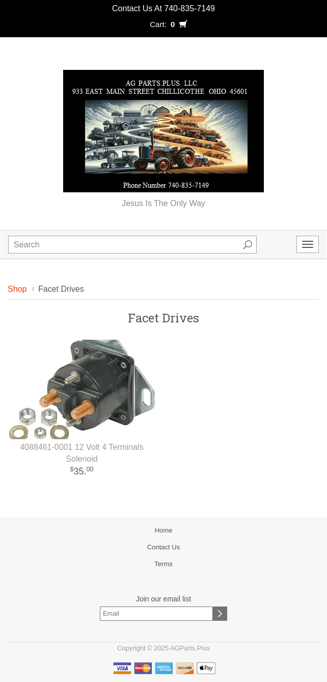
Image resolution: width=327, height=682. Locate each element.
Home (164, 530)
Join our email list (163, 599)
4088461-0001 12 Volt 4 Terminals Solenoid (82, 453)
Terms (163, 564)
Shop (17, 289)
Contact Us (163, 547)
